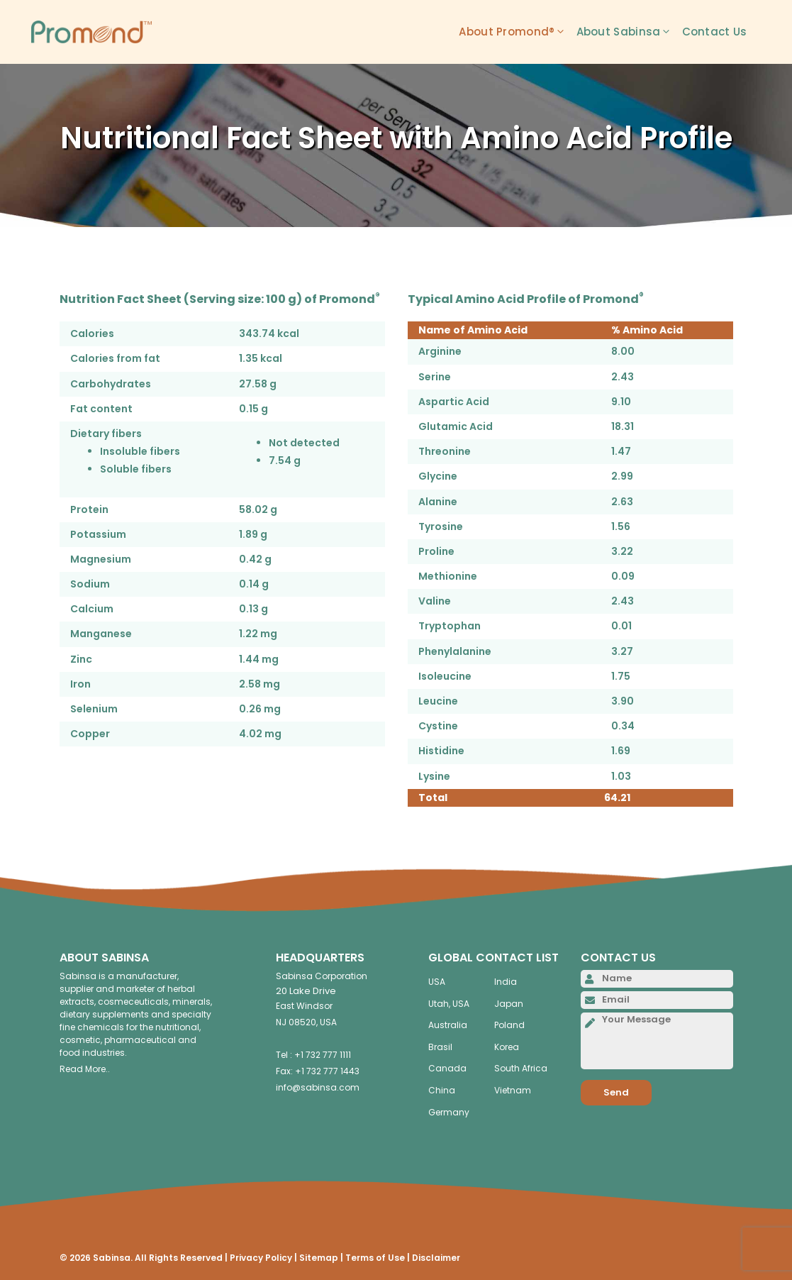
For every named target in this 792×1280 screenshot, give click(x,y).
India (505, 982)
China (441, 1090)
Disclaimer (436, 1258)
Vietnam (512, 1090)
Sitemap (318, 1258)
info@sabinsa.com (317, 1087)
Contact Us (714, 31)
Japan (508, 1004)
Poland (509, 1025)
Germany (448, 1112)
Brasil (440, 1047)
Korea (506, 1047)
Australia (447, 1025)
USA (436, 982)
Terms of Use (375, 1258)
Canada (447, 1068)
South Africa (520, 1068)
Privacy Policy (261, 1258)
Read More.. (85, 1069)
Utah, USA (448, 1004)
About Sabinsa (629, 32)
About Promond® (517, 32)
